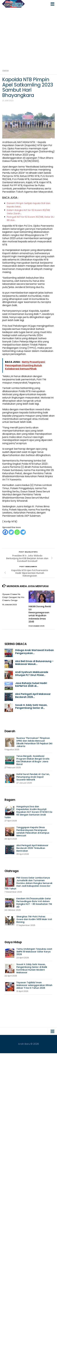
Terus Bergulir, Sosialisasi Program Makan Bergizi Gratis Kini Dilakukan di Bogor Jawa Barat (32, 760)
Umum (5, 70)
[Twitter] (11, 532)
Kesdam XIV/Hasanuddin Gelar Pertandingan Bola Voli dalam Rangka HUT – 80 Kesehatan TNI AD (34, 902)
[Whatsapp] (17, 532)
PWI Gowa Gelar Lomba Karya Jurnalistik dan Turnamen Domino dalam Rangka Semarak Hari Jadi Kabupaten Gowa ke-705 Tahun (28, 883)
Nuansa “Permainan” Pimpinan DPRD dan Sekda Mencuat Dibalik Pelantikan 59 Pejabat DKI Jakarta (34, 742)
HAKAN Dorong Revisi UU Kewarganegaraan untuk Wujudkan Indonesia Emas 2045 (40, 614)
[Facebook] (5, 532)
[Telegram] (23, 532)
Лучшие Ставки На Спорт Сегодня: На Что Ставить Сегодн (13, 597)
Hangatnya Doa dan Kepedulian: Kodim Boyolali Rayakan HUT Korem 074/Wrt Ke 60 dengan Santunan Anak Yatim (28, 812)
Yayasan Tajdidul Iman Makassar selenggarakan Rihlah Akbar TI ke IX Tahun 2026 (34, 985)
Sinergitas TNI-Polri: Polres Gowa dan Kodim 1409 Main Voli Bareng (34, 919)
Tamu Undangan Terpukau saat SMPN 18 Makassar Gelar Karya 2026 (34, 951)
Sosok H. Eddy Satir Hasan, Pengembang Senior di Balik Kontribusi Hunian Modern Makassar (31, 968)
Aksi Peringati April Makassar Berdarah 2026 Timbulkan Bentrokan (32, 848)
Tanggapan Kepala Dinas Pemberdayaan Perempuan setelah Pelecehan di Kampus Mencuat (32, 831)
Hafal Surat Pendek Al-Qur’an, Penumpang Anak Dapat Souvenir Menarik (33, 777)
